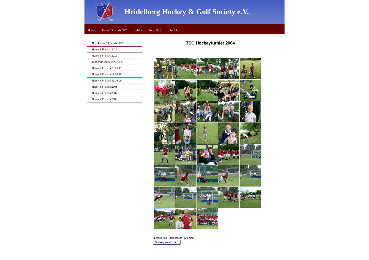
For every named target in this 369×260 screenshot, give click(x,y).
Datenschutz (175, 237)
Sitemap (189, 237)
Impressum (159, 237)
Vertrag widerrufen (166, 242)
